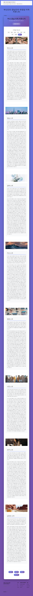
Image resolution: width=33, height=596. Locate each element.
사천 (10, 34)
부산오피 (10, 572)
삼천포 (18, 34)
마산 (20, 32)
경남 (13, 32)
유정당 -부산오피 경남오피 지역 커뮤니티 (9, 2)
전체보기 (22, 34)
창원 (23, 32)
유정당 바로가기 (16, 23)
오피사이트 (16, 575)
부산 (9, 32)
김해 (16, 32)
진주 (13, 34)
